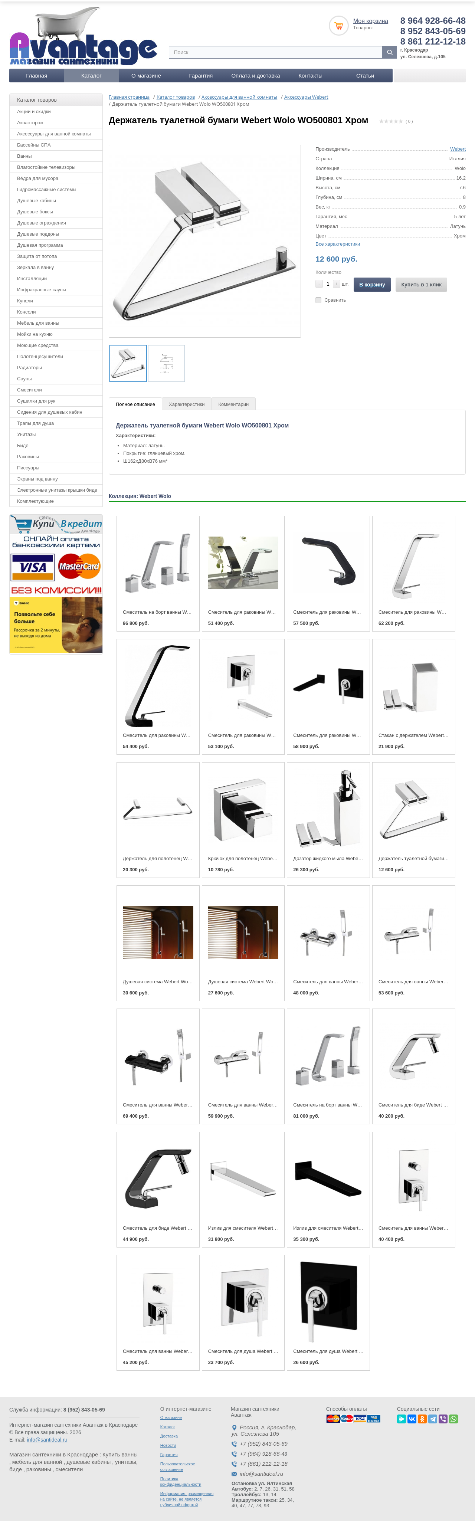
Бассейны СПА (34, 142)
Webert (458, 146)
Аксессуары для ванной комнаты (54, 131)
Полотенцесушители (40, 354)
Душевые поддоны (38, 231)
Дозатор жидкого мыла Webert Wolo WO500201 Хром (352, 856)
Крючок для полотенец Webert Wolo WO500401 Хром (267, 856)
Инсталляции (32, 276)
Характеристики (186, 402)
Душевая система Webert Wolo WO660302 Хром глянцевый (274, 979)
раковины (38, 1467)
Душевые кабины (36, 198)
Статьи (365, 73)
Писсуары (28, 465)
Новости (168, 1443)
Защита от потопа (37, 253)
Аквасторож (30, 120)
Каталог (91, 73)
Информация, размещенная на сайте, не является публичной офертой (187, 1497)
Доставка (169, 1434)
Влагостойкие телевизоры (46, 164)
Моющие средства (37, 342)
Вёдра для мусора (37, 175)
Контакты (310, 73)
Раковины (28, 454)
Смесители (29, 387)
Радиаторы (29, 365)
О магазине (146, 73)
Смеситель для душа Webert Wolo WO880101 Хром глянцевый (278, 1349)
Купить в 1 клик (421, 282)
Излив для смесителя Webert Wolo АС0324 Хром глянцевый (275, 1226)
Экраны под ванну (37, 476)
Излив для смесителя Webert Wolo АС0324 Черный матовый (361, 1226)
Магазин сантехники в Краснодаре (53, 1452)
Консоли (26, 309)
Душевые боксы (35, 209)
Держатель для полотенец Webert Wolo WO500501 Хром (186, 856)
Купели (25, 298)
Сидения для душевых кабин (49, 409)
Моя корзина (370, 18)
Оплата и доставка (255, 73)
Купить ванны (120, 1452)
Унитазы (26, 432)
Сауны (24, 376)
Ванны (24, 153)
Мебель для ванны (38, 320)
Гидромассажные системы (46, 187)
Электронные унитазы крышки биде (57, 487)
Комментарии (233, 402)
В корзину (372, 282)
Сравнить (335, 297)
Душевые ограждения (41, 220)
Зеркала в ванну (35, 265)
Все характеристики (337, 241)
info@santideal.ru (47, 1437)
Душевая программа (40, 242)
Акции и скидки (34, 109)
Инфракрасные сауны (41, 287)
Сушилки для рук (36, 398)
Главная (36, 73)
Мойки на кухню (35, 331)
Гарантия (201, 73)
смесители (69, 1467)
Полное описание (135, 402)
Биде (23, 443)
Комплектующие (35, 498)
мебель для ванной (37, 1459)
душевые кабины (88, 1459)
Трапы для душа (35, 420)
